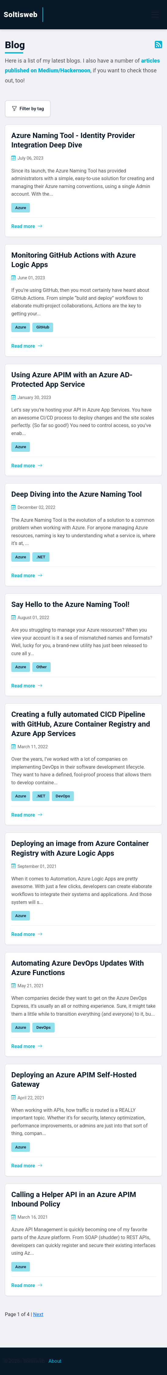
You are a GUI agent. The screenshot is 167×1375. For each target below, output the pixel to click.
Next (38, 1314)
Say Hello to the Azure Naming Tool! (70, 604)
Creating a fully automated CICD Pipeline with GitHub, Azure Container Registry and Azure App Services (80, 724)
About (55, 1361)
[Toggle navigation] (154, 15)
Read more (26, 226)
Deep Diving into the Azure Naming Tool (76, 494)
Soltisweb (21, 14)
